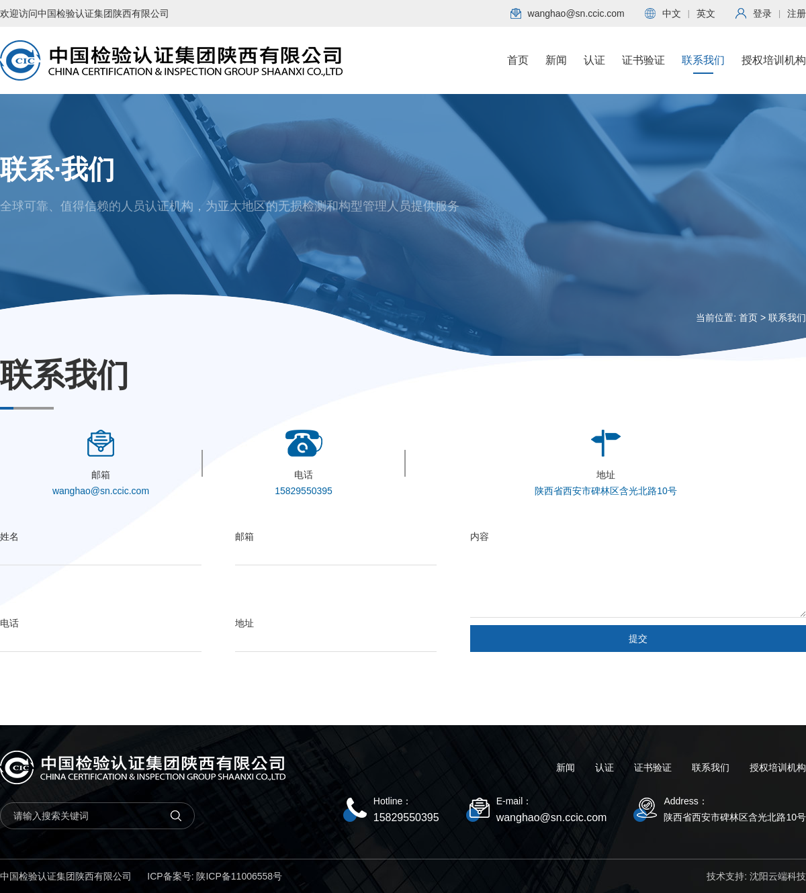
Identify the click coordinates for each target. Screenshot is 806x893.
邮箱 (244, 536)
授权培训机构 (774, 64)
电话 (9, 623)
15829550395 (406, 817)
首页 (518, 64)
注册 (796, 13)
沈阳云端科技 (778, 876)
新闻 (556, 64)
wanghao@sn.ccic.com (551, 817)
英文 (706, 13)
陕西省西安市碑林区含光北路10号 (735, 817)
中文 (671, 13)
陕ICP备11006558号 (239, 876)
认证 (594, 64)
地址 (244, 623)
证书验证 (643, 64)
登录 (762, 13)
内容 (479, 536)
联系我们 (703, 64)
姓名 (9, 536)
